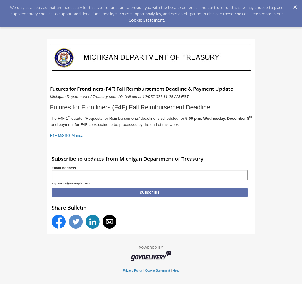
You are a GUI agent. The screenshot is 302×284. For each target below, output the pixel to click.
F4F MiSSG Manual (67, 135)
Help (176, 270)
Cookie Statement (146, 20)
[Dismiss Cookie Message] (295, 5)
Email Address (64, 168)
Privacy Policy (132, 270)
